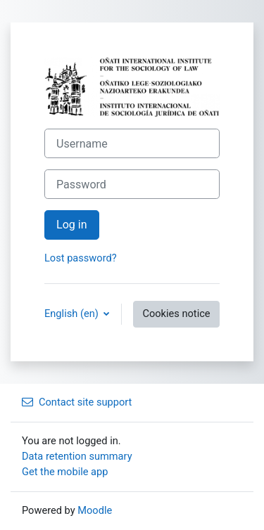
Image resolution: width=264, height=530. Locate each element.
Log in (71, 224)
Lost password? (80, 258)
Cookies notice (176, 313)
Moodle (94, 510)
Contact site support (77, 402)
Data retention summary (77, 456)
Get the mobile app (65, 471)
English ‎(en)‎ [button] (72, 313)
